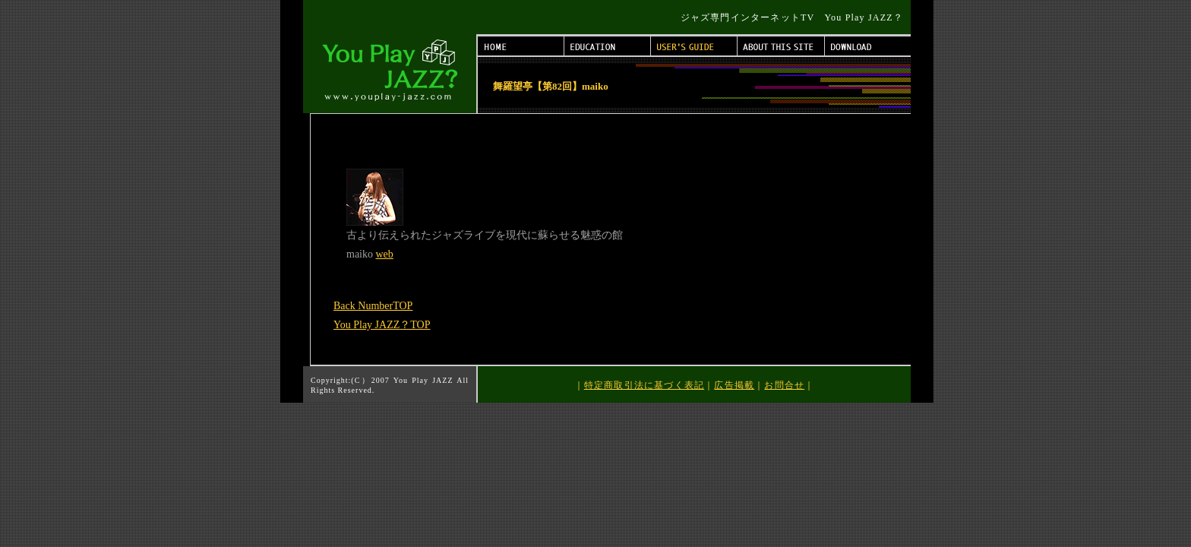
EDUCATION (607, 45)
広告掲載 (734, 385)
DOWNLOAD (868, 45)
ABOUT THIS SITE (781, 45)
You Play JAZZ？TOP (381, 324)
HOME (521, 45)
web (384, 254)
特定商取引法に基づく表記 (644, 385)
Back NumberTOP (372, 305)
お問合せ (784, 385)
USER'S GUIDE (694, 45)
